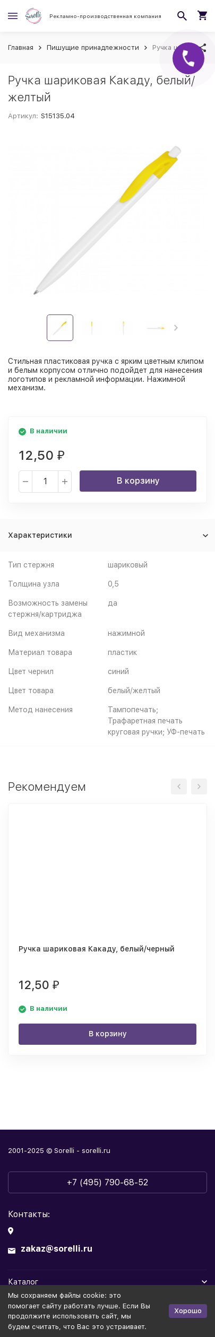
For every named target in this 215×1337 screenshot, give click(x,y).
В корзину (138, 481)
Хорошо (188, 1311)
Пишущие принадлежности (93, 47)
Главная (20, 47)
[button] (175, 327)
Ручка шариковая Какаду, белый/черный (97, 949)
